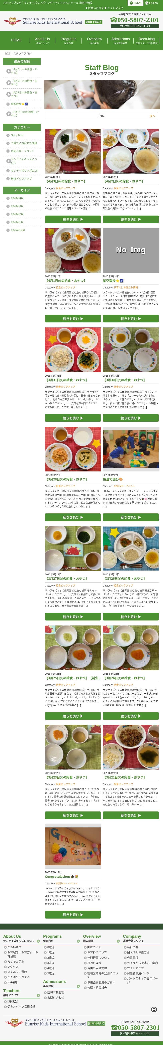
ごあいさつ (14, 944)
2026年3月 (17, 206)
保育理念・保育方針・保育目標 (22, 951)
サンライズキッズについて (24, 161)
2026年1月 (17, 222)
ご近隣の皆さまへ (18, 974)
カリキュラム (15, 958)
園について (94, 944)
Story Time (17, 135)
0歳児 (51, 944)
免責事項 (132, 955)
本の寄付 (13, 979)
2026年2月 (17, 214)
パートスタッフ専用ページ (142, 977)
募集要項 (61, 980)
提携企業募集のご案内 (101, 979)
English (151, 3)
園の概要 (101, 935)
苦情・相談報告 (97, 985)
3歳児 (51, 960)
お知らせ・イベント (124, 483)
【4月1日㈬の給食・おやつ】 (24, 94)
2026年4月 (17, 198)
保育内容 (61, 935)
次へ (152, 113)
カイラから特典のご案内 (142, 960)
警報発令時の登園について (102, 972)
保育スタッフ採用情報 (21, 1004)
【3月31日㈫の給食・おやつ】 (25, 113)
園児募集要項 (55, 989)
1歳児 (51, 949)
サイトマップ (115, 8)
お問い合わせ (96, 8)
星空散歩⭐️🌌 (19, 103)
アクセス (12, 964)
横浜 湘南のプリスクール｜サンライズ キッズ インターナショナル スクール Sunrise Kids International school (53, 21)
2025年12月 (18, 230)
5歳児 (51, 970)
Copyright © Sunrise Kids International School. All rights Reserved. (81, 1042)
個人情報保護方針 (138, 949)
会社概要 (132, 944)
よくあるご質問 (17, 969)
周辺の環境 (94, 960)
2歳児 (51, 955)
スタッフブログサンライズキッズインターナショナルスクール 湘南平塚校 (47, 3)
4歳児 (51, 965)
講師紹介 (13, 998)
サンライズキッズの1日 (24, 170)
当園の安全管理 (97, 965)
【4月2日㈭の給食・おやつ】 (24, 82)
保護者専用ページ (138, 970)
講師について (21, 989)
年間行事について (98, 955)
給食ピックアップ (65, 185)
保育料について (97, 949)
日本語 (135, 3)
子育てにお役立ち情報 (126, 285)
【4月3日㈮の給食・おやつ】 (24, 71)
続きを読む (71, 216)
